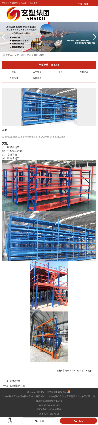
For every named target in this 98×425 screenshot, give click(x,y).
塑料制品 (84, 72)
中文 (80, 4)
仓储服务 (14, 78)
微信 (39, 420)
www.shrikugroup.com (77, 370)
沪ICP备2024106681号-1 (49, 409)
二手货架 (37, 72)
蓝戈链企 (54, 413)
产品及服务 (32, 55)
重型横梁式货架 (17, 385)
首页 (23, 55)
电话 (78, 420)
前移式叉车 (15, 381)
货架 (14, 72)
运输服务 (37, 78)
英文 (86, 4)
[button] (94, 37)
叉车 (61, 72)
